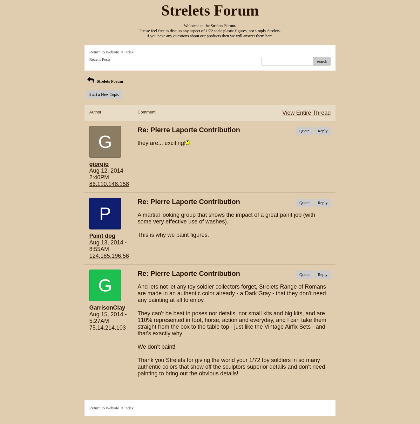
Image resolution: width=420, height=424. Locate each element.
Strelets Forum (104, 81)
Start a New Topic (104, 94)
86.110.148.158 (109, 184)
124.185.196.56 (109, 256)
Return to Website (104, 52)
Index (129, 52)
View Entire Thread (306, 113)
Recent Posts (100, 59)
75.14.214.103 (107, 328)
